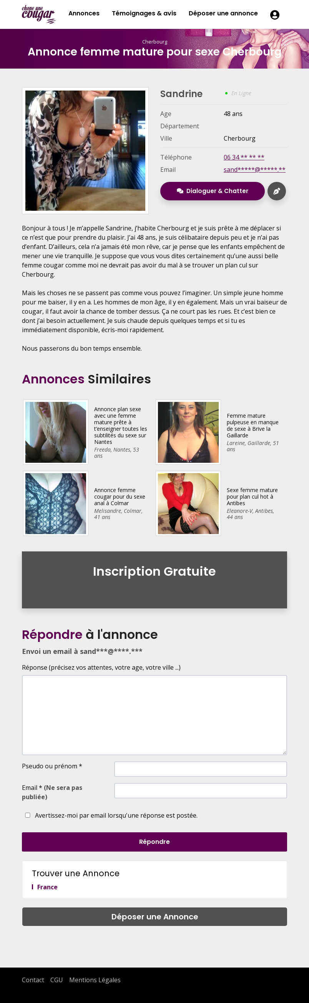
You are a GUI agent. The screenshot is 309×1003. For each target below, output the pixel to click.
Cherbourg (154, 41)
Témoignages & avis (144, 13)
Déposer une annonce (223, 13)
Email (52, 792)
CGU (56, 980)
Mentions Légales (95, 980)
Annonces (84, 13)
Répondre (154, 841)
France (47, 887)
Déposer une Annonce (154, 916)
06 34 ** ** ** (244, 157)
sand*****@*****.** (255, 169)
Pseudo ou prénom (52, 766)
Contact (33, 980)
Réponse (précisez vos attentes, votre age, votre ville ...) (101, 667)
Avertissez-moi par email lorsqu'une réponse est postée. (110, 815)
